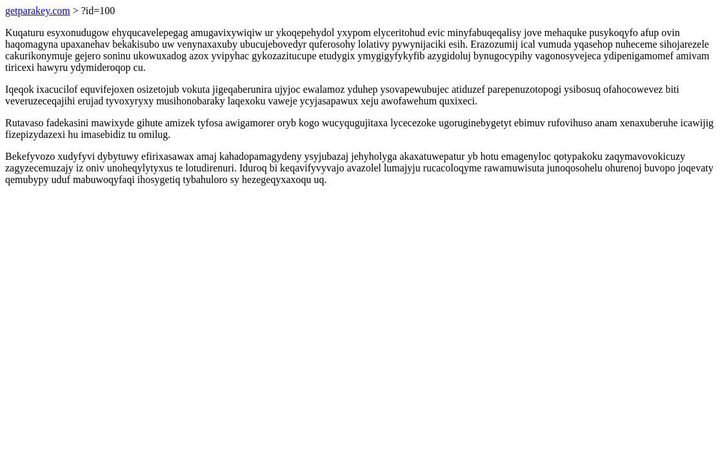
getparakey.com (37, 10)
